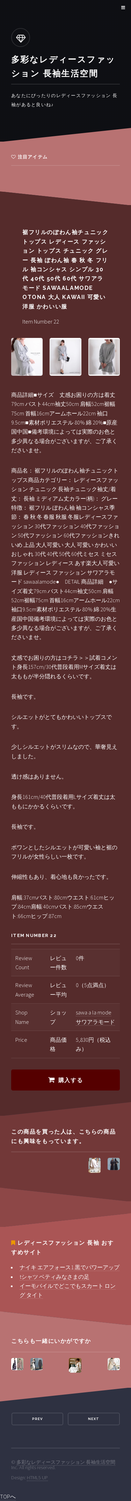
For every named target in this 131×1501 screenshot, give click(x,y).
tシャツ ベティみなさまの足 (54, 1276)
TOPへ (8, 1496)
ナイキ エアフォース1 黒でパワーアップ (69, 1267)
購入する (70, 1080)
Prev (37, 1419)
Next (93, 1419)
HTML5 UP (37, 1477)
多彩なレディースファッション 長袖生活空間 (65, 1462)
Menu (122, 7)
